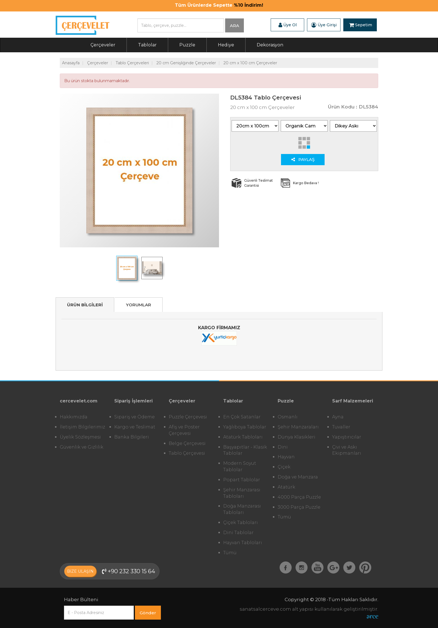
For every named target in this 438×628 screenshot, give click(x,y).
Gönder (148, 612)
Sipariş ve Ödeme (134, 417)
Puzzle (187, 45)
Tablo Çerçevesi (187, 453)
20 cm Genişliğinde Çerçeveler (186, 62)
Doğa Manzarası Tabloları (242, 509)
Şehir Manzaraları (298, 427)
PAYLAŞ (303, 159)
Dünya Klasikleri (296, 437)
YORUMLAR (138, 304)
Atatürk (286, 487)
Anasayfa (71, 62)
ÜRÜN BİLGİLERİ (85, 304)
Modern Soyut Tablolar (239, 466)
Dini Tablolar (238, 532)
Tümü (230, 552)
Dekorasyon (270, 45)
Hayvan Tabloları (242, 542)
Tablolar (147, 45)
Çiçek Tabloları (240, 522)
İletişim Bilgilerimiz (82, 427)
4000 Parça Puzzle (299, 497)
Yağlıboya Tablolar (244, 427)
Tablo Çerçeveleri (132, 62)
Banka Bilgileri (131, 437)
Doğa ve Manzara (298, 477)
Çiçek (284, 467)
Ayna (338, 417)
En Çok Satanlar (242, 417)
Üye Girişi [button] (324, 24)
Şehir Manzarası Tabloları (241, 493)
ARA (234, 25)
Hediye (226, 45)
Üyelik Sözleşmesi (80, 437)
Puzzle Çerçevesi (188, 417)
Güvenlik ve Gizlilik (81, 447)
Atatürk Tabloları (243, 437)
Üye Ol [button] (287, 24)
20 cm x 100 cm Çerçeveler (250, 62)
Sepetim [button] (360, 24)
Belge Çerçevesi (187, 443)
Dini (283, 447)
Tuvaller (341, 427)
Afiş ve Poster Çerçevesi (184, 430)
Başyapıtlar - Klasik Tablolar (245, 450)
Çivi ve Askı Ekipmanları (346, 450)
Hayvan (286, 456)
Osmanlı (287, 417)
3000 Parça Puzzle (299, 507)
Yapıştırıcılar (346, 437)
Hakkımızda (73, 417)
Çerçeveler (103, 45)
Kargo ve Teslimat (134, 427)
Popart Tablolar (241, 479)
